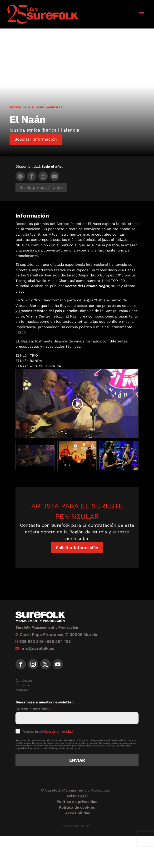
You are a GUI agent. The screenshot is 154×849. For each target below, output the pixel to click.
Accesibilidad (77, 813)
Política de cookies (77, 807)
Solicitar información (36, 139)
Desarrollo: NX (77, 826)
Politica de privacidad (77, 801)
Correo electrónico (34, 709)
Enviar (77, 760)
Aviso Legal (77, 796)
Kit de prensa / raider (41, 187)
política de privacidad (56, 731)
